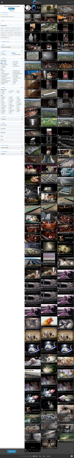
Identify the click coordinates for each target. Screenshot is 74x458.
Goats (3, 92)
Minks (18, 108)
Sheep (18, 92)
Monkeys (19, 110)
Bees (18, 97)
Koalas (11, 107)
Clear (22, 50)
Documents (4, 54)
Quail (18, 111)
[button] (22, 126)
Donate (48, 456)
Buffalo (3, 98)
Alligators (3, 97)
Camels (18, 98)
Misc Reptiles (12, 110)
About (44, 456)
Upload (11, 8)
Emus (11, 102)
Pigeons (11, 111)
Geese (11, 104)
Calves (11, 98)
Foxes (3, 104)
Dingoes (11, 101)
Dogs (18, 101)
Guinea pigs (12, 105)
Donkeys (3, 102)
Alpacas (11, 97)
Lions (18, 107)
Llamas (3, 108)
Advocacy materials (17, 54)
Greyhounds (19, 104)
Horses (18, 105)
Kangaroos (4, 107)
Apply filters (12, 451)
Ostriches (3, 111)
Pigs (10, 92)
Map (40, 456)
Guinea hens (4, 105)
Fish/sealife (19, 102)
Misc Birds (4, 110)
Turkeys (3, 93)
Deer (3, 101)
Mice (10, 108)
